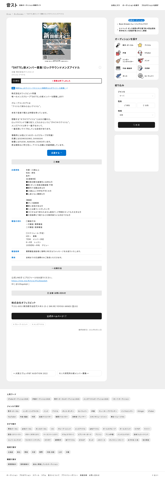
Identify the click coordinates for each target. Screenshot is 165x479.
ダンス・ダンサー (68, 411)
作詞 (33, 417)
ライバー (147, 429)
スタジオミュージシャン (98, 417)
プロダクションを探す (150, 5)
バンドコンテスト (124, 434)
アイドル (22, 74)
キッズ (91, 440)
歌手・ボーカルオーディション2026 (67, 399)
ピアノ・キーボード (84, 434)
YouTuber (12, 417)
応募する (56, 152)
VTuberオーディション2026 (18, 399)
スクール (36, 475)
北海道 (10, 452)
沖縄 (67, 452)
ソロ (52, 429)
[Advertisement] (57, 350)
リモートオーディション (121, 399)
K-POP (137, 429)
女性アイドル (94, 429)
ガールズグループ (109, 429)
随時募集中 (24, 464)
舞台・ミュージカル (118, 417)
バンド (46, 411)
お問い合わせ (94, 475)
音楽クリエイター (45, 417)
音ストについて (54, 475)
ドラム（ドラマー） (68, 434)
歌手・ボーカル (13, 411)
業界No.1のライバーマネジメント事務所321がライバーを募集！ (42, 88)
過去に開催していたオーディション (45, 464)
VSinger (141, 411)
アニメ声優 (110, 434)
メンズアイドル (39, 324)
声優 (93, 411)
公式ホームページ (57, 316)
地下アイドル (70, 440)
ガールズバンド (125, 429)
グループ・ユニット (21, 324)
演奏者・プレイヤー (79, 417)
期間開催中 (12, 464)
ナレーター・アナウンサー (108, 411)
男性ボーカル (13, 429)
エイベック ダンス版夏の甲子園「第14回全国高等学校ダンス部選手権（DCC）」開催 (137, 30)
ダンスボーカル (41, 429)
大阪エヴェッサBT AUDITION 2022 (30, 373)
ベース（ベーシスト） (50, 434)
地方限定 (146, 440)
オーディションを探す (130, 5)
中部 (33, 452)
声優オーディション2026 (41, 399)
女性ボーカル (27, 429)
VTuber (151, 411)
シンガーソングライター (31, 411)
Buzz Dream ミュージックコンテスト (134, 24)
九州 (60, 452)
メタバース (101, 440)
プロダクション (25, 475)
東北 (19, 452)
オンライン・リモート (116, 440)
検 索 (136, 126)
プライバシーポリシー (69, 475)
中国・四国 (50, 452)
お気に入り (115, 5)
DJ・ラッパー (82, 411)
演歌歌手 (58, 440)
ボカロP (82, 440)
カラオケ (47, 440)
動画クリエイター (62, 417)
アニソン (99, 434)
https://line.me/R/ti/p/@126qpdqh (29, 280)
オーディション (12, 475)
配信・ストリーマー (14, 434)
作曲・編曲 (24, 417)
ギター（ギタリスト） (32, 434)
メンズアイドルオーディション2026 (96, 399)
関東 (26, 452)
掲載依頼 (83, 475)
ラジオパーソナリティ (33, 440)
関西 (41, 452)
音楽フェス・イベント (141, 434)
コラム (43, 475)
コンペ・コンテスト (14, 440)
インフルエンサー (127, 411)
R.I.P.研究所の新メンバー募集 (74, 373)
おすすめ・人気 (133, 440)
